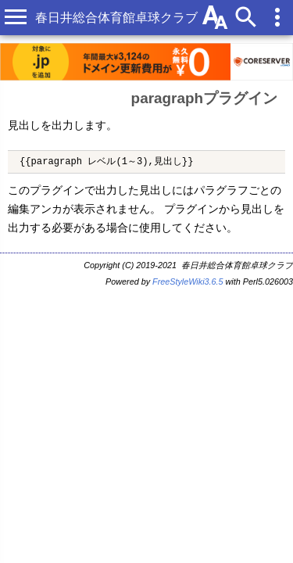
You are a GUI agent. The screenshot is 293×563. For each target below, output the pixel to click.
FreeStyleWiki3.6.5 (187, 281)
